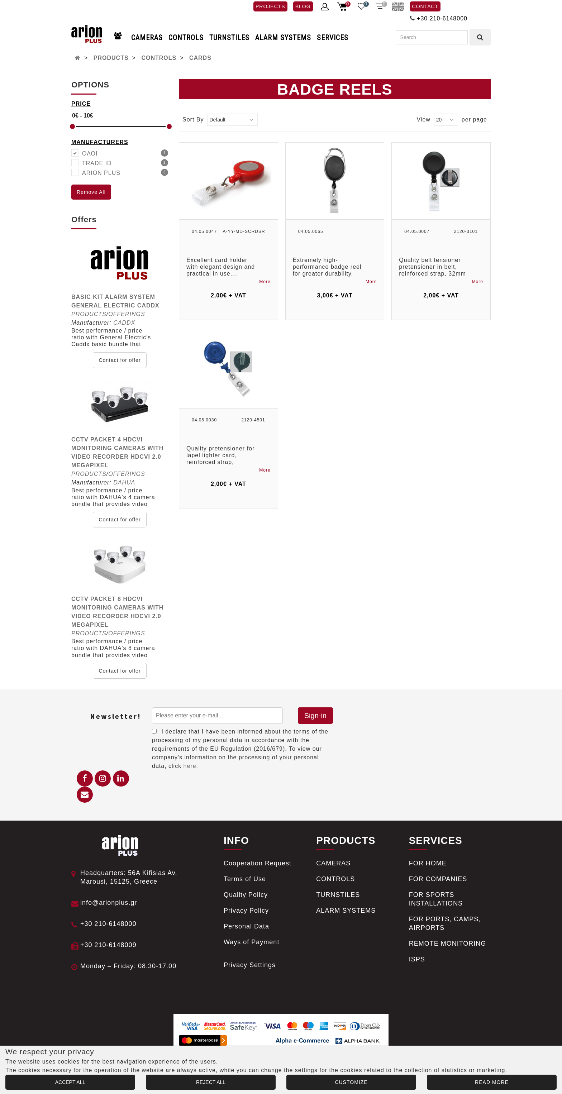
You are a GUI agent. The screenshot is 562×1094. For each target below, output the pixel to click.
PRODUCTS (111, 58)
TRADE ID (125, 162)
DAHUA (124, 482)
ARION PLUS (125, 172)
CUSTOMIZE (351, 1082)
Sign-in (315, 716)
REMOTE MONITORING (447, 943)
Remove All (91, 192)
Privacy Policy (246, 910)
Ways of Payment (251, 942)
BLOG (303, 6)
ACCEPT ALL (70, 1082)
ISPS (417, 959)
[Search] (432, 37)
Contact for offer (119, 360)
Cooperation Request (257, 863)
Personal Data (246, 926)
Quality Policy (246, 894)
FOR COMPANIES (438, 879)
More (264, 281)
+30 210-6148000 (442, 18)
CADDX (124, 323)
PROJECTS (270, 6)
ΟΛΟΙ (125, 153)
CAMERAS (147, 37)
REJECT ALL (210, 1082)
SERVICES (332, 37)
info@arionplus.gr (108, 902)
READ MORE (492, 1082)
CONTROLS (186, 37)
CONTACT (425, 6)
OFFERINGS (126, 314)
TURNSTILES (229, 37)
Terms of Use (245, 879)
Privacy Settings (250, 965)
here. (191, 766)
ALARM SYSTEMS (283, 37)
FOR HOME (428, 863)
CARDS (200, 58)
